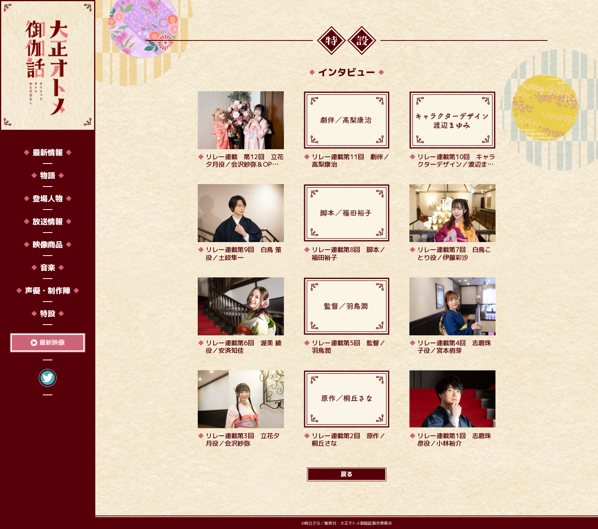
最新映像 (52, 342)
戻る (347, 474)
